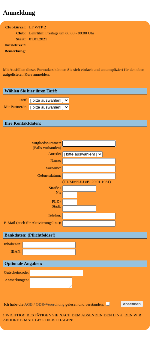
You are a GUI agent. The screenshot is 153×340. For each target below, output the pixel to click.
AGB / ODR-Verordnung (44, 306)
